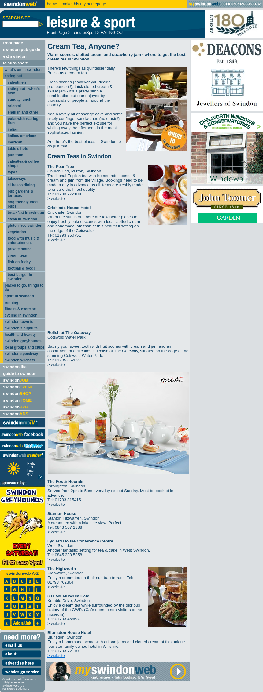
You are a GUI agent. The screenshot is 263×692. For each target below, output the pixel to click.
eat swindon (15, 56)
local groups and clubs (25, 347)
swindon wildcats (20, 360)
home (52, 4)
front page (13, 43)
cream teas (17, 255)
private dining (20, 249)
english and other (23, 112)
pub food (15, 155)
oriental (14, 106)
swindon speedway (21, 354)
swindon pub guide (21, 49)
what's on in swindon (23, 69)
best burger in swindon (20, 277)
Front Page (57, 32)
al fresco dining (21, 185)
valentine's (17, 82)
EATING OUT (113, 32)
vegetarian (17, 232)
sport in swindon (19, 296)
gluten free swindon (25, 225)
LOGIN (230, 4)
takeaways (17, 178)
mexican (15, 142)
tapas (12, 172)
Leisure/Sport (84, 32)
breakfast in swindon (26, 213)
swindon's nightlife (21, 328)
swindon (15, 380)
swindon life (15, 366)
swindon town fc (19, 322)
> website (56, 198)
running (11, 302)
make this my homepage (83, 4)
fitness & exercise (20, 309)
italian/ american (22, 136)
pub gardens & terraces (20, 193)
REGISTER (250, 4)
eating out (13, 76)
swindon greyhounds (23, 341)
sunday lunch (19, 99)
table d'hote (18, 149)
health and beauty (20, 334)
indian (13, 129)
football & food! (21, 268)
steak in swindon (22, 219)
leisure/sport (15, 63)
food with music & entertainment (23, 240)
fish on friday (19, 262)
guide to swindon (20, 373)
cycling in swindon (21, 315)
